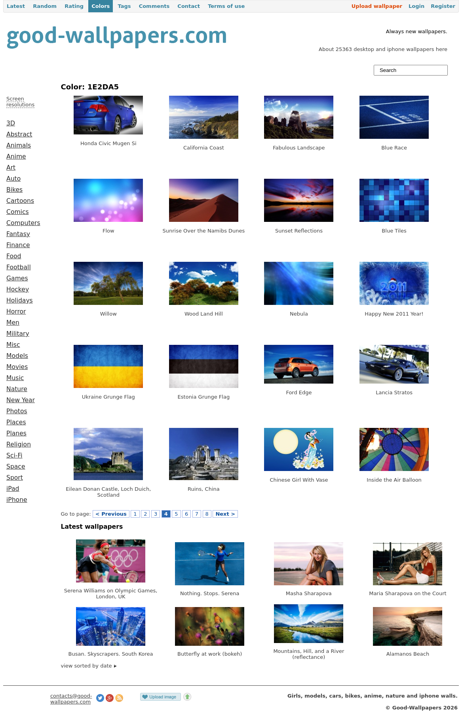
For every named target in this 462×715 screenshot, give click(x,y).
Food (13, 256)
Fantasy (18, 234)
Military (17, 333)
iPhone (16, 499)
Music (15, 378)
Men (12, 322)
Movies (17, 367)
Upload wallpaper (377, 6)
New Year (20, 400)
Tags (124, 6)
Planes (16, 433)
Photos (16, 411)
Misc (13, 344)
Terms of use (226, 6)
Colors (100, 6)
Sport (14, 477)
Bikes (14, 189)
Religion (18, 444)
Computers (23, 223)
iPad (12, 488)
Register (443, 6)
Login (416, 6)
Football (18, 267)
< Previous (111, 514)
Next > (225, 514)
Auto (13, 178)
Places (16, 422)
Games (17, 278)
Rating (74, 6)
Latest (16, 6)
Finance (18, 245)
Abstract (19, 134)
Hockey (17, 289)
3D (10, 123)
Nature (16, 389)
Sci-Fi (14, 455)
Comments (154, 6)
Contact (188, 6)
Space (15, 466)
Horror (16, 311)
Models (17, 355)
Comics (17, 212)
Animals (18, 145)
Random (45, 6)
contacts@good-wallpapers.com (71, 699)
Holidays (19, 300)
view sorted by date (89, 666)
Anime (16, 156)
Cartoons (20, 200)
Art (10, 167)
